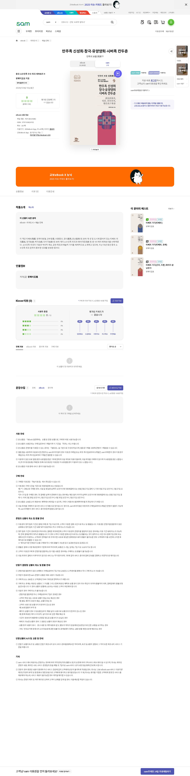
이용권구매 (159, 31)
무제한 (29, 31)
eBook (60, 13)
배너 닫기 (186, 4)
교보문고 (47, 13)
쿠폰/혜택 (180, 79)
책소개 (31, 207)
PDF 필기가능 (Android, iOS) (40, 135)
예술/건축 (45, 41)
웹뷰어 (52, 129)
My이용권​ (170, 31)
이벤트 (179, 61)
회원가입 (131, 13)
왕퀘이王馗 (20, 78)
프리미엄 (39, 31)
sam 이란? (180, 84)
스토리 (94, 13)
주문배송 (155, 13)
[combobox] (50, 22)
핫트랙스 (83, 13)
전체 (33, 388)
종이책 (50, 388)
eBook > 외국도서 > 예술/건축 (31, 223)
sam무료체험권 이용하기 (139, 90)
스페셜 (58, 31)
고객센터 (171, 13)
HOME (17, 40)
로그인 (138, 13)
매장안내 (163, 13)
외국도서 (33, 41)
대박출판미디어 (22, 83)
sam (71, 12)
